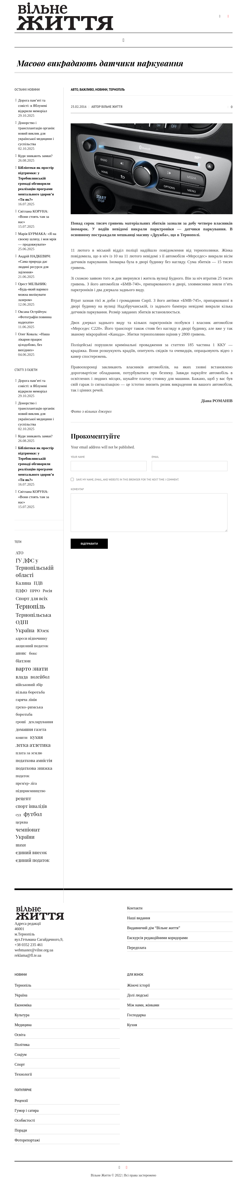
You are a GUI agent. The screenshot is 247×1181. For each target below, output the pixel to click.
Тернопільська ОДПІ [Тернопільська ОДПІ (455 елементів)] (33, 618)
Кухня (132, 1025)
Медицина (22, 1025)
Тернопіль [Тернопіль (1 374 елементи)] (30, 606)
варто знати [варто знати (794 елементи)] (32, 668)
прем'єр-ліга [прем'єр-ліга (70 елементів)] (26, 783)
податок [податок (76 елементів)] (22, 775)
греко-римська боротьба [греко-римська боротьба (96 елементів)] (29, 710)
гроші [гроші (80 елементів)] (21, 721)
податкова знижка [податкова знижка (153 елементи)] (34, 768)
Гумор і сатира (26, 1110)
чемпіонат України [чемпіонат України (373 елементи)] (28, 833)
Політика (21, 1045)
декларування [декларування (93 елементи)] (40, 721)
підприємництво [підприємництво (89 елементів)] (30, 790)
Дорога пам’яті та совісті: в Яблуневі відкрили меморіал (32, 105)
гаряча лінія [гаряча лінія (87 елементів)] (26, 699)
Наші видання (138, 918)
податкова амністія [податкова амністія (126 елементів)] (34, 760)
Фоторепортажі (27, 1140)
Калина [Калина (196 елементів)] (23, 583)
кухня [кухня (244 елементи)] (36, 737)
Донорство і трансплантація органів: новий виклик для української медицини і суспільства (36, 133)
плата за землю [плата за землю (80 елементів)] (29, 752)
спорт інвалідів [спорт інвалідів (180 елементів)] (31, 806)
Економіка (22, 1005)
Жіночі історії (138, 985)
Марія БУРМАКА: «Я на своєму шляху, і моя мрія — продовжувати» (37, 239)
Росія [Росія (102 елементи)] (47, 590)
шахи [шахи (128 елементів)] (21, 844)
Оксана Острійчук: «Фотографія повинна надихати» (35, 317)
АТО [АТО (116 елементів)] (19, 552)
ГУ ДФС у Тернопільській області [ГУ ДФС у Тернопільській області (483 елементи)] (35, 567)
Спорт (19, 1064)
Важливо (87, 90)
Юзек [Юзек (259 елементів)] (43, 630)
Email (155, 457)
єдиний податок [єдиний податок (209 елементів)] (32, 860)
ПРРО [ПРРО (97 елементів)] (35, 590)
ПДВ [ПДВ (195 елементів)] (38, 583)
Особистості (24, 1120)
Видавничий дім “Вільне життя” (153, 928)
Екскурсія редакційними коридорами (157, 938)
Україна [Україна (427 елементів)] (25, 630)
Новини (101, 90)
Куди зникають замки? (35, 156)
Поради (20, 1130)
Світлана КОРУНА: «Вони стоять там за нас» (33, 216)
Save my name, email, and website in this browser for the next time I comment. (127, 479)
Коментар (77, 489)
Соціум (20, 1054)
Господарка (136, 1015)
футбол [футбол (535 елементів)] (33, 813)
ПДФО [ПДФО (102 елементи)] (21, 590)
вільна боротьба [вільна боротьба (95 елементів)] (30, 691)
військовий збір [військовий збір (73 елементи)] (29, 684)
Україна (20, 995)
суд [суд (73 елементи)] (18, 814)
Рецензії (21, 1101)
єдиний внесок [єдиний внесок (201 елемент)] (31, 852)
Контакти (135, 908)
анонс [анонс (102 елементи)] (21, 653)
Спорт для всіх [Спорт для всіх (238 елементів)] (32, 598)
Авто (74, 90)
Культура (21, 1015)
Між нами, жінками (143, 1005)
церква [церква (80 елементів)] (22, 822)
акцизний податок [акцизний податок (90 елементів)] (32, 645)
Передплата (136, 948)
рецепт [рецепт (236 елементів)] (23, 798)
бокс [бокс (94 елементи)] (33, 653)
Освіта (19, 1035)
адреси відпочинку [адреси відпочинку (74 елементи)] (32, 638)
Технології (23, 1074)
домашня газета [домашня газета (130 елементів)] (31, 729)
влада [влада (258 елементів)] (22, 676)
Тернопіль (117, 90)
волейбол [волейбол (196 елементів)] (39, 677)
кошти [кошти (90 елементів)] (21, 737)
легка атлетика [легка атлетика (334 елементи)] (33, 745)
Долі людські (138, 995)
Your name (78, 457)
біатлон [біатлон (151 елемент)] (23, 660)
